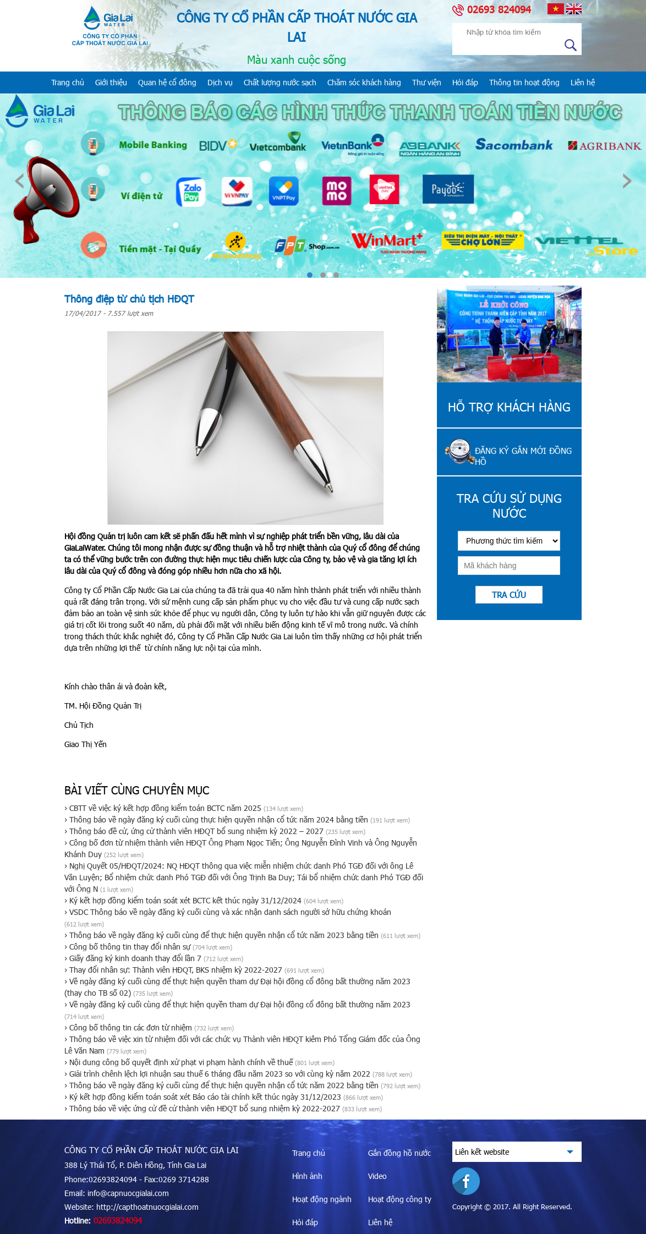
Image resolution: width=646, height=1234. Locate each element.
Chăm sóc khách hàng (364, 82)
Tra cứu (509, 594)
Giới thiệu (111, 82)
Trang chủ (67, 82)
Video (377, 1176)
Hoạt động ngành (322, 1199)
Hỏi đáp (465, 82)
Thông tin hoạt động (524, 82)
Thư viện (426, 82)
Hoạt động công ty (399, 1199)
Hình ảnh (307, 1176)
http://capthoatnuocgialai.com (147, 1207)
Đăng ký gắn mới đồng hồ (523, 456)
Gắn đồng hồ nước (399, 1153)
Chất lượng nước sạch (280, 82)
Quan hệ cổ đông (167, 82)
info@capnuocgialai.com (128, 1193)
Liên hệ (583, 82)
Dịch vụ (220, 82)
